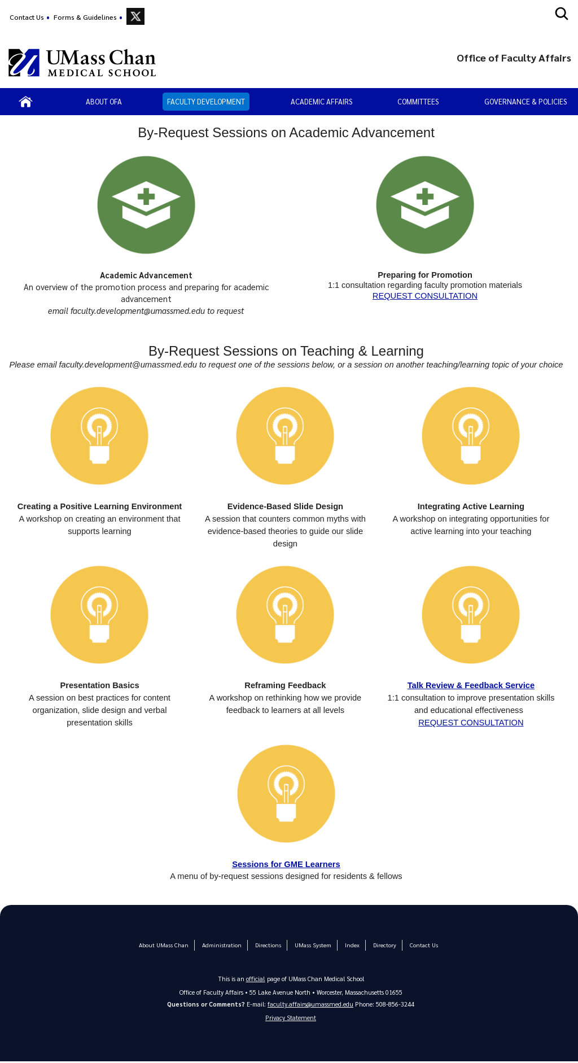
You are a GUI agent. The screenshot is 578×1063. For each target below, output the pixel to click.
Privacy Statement (291, 1018)
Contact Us (27, 16)
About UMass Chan (167, 945)
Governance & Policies (525, 101)
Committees (418, 101)
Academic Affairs (321, 101)
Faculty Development (206, 101)
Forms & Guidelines (85, 16)
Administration (222, 945)
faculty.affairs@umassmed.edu (310, 1004)
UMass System (311, 945)
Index (349, 945)
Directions (267, 945)
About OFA (104, 101)
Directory (381, 945)
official (256, 978)
